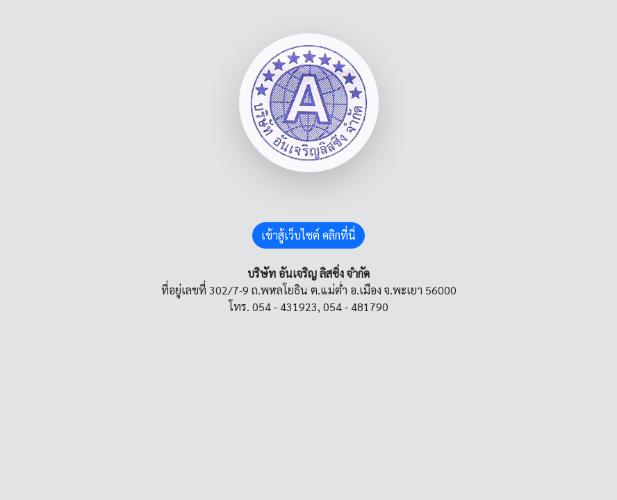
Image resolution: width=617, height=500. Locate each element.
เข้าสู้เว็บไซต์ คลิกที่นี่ (308, 235)
